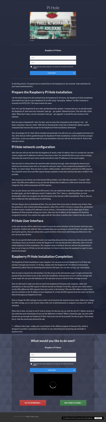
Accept (98, 418)
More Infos (90, 418)
